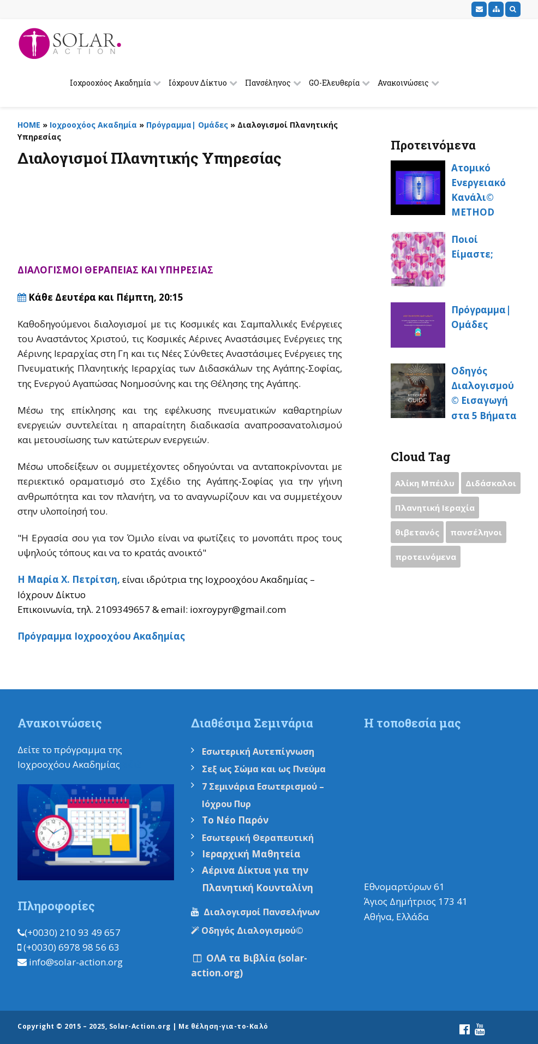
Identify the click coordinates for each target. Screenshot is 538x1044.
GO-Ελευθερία (334, 82)
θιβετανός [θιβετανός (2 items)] (417, 532)
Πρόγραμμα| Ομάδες (187, 125)
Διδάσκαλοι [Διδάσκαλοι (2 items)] (490, 483)
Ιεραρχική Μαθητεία (251, 854)
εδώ (131, 764)
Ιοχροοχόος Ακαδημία (110, 82)
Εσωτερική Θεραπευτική (258, 838)
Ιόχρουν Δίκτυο (198, 82)
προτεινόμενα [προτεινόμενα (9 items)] (425, 556)
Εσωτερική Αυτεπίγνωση (259, 751)
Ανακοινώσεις (403, 82)
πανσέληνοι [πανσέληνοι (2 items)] (476, 532)
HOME (28, 125)
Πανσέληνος (268, 82)
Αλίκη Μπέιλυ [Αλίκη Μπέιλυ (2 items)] (425, 483)
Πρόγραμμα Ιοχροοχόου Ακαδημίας (101, 636)
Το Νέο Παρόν (235, 820)
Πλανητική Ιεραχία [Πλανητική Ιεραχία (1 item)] (435, 507)
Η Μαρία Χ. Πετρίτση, (69, 579)
